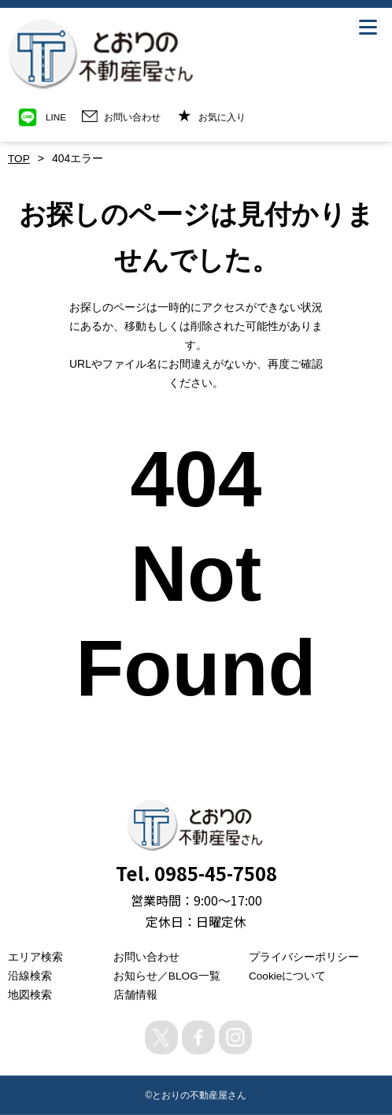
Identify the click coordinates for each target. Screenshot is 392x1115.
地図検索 (30, 993)
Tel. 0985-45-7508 (196, 872)
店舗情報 (135, 993)
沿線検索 (30, 975)
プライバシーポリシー (304, 956)
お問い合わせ (146, 956)
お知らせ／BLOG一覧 (167, 975)
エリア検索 (35, 956)
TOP (19, 158)
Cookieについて (288, 975)
